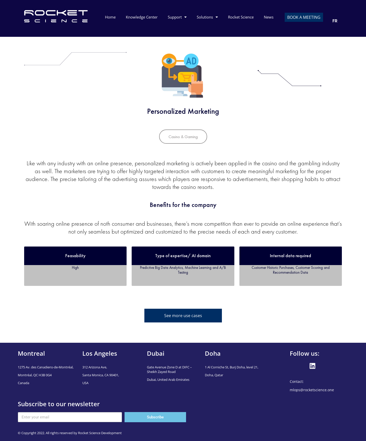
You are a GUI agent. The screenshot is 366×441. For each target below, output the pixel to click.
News (268, 17)
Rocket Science (241, 17)
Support (177, 17)
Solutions (207, 17)
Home (110, 17)
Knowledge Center (142, 17)
